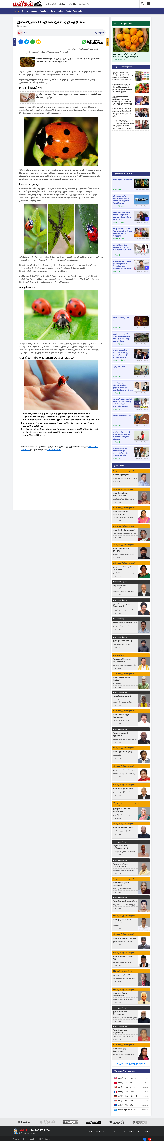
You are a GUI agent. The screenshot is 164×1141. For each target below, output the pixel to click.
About (89, 1131)
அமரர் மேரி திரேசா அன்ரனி (124, 530)
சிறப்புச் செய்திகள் (123, 66)
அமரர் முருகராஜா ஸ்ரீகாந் (123, 827)
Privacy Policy (143, 1131)
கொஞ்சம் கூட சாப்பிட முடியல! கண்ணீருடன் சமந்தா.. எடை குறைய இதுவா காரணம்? (122, 112)
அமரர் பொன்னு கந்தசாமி (123, 788)
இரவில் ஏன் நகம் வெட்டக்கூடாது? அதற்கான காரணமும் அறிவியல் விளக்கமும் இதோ (68, 96)
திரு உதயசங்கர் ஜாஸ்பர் (122, 641)
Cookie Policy (128, 1131)
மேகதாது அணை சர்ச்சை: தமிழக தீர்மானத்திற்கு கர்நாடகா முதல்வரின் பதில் (122, 451)
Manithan (34, 1139)
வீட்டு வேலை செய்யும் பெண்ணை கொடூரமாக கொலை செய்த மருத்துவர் (122, 232)
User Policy (113, 1131)
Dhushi (27, 32)
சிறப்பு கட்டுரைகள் (123, 23)
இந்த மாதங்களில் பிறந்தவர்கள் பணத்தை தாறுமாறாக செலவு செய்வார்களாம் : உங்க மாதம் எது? (122, 76)
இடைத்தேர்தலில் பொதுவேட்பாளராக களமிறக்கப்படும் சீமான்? (122, 247)
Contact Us (100, 1131)
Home (16, 11)
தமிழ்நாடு (116, 255)
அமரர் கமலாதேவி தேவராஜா (124, 770)
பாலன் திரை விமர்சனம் (122, 416)
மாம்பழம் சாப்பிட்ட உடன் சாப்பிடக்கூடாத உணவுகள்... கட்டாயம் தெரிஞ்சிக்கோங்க (126, 55)
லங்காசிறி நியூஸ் (119, 206)
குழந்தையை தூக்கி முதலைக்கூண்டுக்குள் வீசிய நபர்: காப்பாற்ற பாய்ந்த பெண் (121, 337)
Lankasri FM (84, 4)
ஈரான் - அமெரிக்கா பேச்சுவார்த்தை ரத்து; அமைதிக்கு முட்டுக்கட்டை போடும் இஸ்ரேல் (123, 353)
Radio (68, 11)
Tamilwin (44, 11)
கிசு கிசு (72, 4)
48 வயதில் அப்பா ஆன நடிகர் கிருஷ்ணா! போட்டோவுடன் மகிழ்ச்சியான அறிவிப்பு (122, 264)
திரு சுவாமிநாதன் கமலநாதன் (125, 622)
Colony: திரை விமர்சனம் (122, 180)
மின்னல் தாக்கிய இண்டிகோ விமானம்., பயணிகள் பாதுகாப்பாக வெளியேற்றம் (122, 199)
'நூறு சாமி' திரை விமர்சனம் (119, 368)
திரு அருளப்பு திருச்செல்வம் (124, 975)
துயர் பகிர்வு (119, 465)
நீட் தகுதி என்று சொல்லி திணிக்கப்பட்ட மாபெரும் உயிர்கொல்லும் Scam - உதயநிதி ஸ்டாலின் (122, 402)
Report (99, 33)
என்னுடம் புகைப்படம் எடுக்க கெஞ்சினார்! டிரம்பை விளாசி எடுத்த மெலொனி (122, 215)
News (53, 11)
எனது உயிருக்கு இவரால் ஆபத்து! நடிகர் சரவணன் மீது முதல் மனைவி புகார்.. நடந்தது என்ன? (123, 124)
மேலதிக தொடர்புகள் (124, 1071)
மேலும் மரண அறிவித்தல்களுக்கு (131, 1064)
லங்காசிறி (51, 4)
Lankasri (34, 11)
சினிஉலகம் (117, 190)
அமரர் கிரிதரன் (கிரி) (121, 475)
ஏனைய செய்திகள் (123, 174)
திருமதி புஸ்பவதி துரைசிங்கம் (125, 901)
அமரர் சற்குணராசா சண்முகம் (125, 938)
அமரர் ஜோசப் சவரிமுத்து (123, 751)
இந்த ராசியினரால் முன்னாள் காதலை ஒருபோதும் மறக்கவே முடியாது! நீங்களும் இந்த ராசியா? (122, 100)
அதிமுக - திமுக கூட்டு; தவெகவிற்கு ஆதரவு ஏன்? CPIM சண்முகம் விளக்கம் (121, 435)
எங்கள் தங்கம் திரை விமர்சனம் (121, 319)
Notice (61, 11)
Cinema (25, 11)
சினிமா (62, 4)
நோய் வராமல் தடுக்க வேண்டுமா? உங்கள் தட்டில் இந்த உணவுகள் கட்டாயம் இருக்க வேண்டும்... (122, 88)
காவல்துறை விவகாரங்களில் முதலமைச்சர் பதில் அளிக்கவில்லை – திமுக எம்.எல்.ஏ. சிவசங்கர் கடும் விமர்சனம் (123, 386)
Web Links (78, 11)
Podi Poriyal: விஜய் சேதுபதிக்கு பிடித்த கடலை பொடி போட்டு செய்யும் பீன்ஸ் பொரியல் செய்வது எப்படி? (68, 60)
